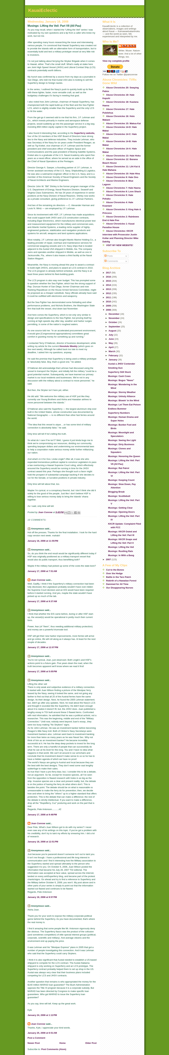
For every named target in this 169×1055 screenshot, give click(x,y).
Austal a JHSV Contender (121, 363)
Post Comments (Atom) (53, 1049)
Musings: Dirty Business (121, 444)
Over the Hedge (114, 573)
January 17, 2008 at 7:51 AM (42, 571)
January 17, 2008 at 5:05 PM (42, 671)
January (113, 359)
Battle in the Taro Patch (118, 577)
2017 (109, 272)
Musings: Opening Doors (121, 512)
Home (62, 1043)
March (112, 351)
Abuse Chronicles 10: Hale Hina (123, 173)
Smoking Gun (115, 368)
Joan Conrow (38, 580)
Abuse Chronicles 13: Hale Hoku (123, 155)
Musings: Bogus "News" (121, 380)
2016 (109, 276)
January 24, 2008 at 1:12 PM (42, 1015)
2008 (109, 310)
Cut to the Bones (115, 570)
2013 (109, 289)
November (114, 318)
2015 (109, 281)
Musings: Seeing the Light (122, 440)
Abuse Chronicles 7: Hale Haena (123, 188)
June (111, 339)
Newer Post (34, 1043)
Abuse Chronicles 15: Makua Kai (123, 123)
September (115, 326)
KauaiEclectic (42, 10)
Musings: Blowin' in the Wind (123, 400)
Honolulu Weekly (68, 346)
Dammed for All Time (117, 584)
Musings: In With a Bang (121, 555)
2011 (109, 297)
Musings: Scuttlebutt (119, 496)
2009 (109, 305)
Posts (108, 256)
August (113, 330)
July (111, 335)
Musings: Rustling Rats (120, 551)
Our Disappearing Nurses (119, 587)
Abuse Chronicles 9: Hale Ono (122, 177)
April (111, 347)
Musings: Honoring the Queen (124, 456)
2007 (109, 559)
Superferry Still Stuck (119, 372)
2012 (109, 293)
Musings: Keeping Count (121, 480)
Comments (111, 261)
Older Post (91, 1043)
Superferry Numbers (119, 413)
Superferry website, (84, 133)
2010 (109, 301)
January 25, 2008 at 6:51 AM (42, 1033)
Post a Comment (36, 1038)
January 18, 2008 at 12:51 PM (43, 841)
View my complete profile (116, 61)
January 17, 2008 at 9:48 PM (42, 814)
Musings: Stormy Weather (122, 392)
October (113, 322)
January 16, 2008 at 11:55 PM (43, 541)
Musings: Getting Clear (120, 507)
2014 (109, 285)
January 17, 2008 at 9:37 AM (42, 601)
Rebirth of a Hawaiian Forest (121, 580)
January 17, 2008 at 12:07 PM (43, 647)
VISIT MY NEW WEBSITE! (119, 245)
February (114, 355)
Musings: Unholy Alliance (121, 396)
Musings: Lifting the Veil (121, 547)
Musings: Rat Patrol (118, 468)
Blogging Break (116, 491)
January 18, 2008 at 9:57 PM (42, 897)
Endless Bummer (117, 408)
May (111, 343)
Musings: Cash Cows (119, 376)
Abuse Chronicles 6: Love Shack (123, 191)
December (114, 314)
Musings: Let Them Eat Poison (124, 404)
